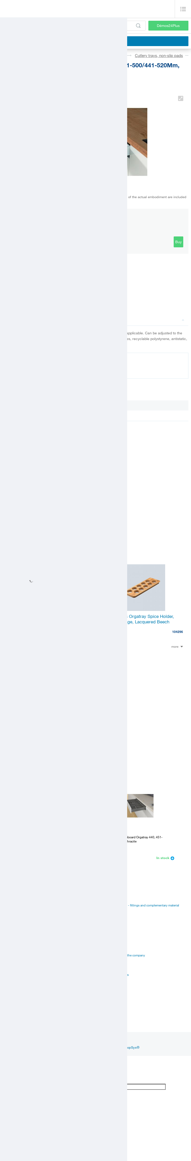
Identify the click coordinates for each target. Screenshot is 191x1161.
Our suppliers (107, 968)
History (103, 942)
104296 (177, 632)
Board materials (13, 905)
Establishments (13, 1005)
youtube (96, 1041)
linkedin (78, 1041)
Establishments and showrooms (25, 981)
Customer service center (19, 1018)
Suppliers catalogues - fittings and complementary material (138, 905)
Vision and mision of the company (121, 955)
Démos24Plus (168, 25)
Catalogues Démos (111, 899)
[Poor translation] (19, 1079)
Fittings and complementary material (28, 899)
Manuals (8, 942)
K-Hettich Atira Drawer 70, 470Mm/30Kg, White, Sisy (48, 719)
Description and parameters (128, 319)
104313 (84, 632)
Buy (178, 242)
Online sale (10, 968)
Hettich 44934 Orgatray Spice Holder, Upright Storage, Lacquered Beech (137, 619)
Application (10, 962)
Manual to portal (109, 912)
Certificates (10, 949)
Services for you (14, 974)
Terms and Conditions (113, 974)
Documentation (21, 370)
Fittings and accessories (33, 55)
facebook (60, 1041)
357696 (84, 732)
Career (102, 936)
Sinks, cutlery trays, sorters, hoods (94, 55)
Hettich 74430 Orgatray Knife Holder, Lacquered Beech (44, 619)
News (21, 1041)
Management (107, 949)
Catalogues (10, 936)
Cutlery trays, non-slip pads (159, 55)
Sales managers (13, 1011)
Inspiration (39, 1041)
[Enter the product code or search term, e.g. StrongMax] (74, 25)
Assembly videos (14, 955)
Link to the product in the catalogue (36, 298)
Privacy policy (107, 962)
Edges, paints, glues (16, 912)
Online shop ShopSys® (121, 1047)
